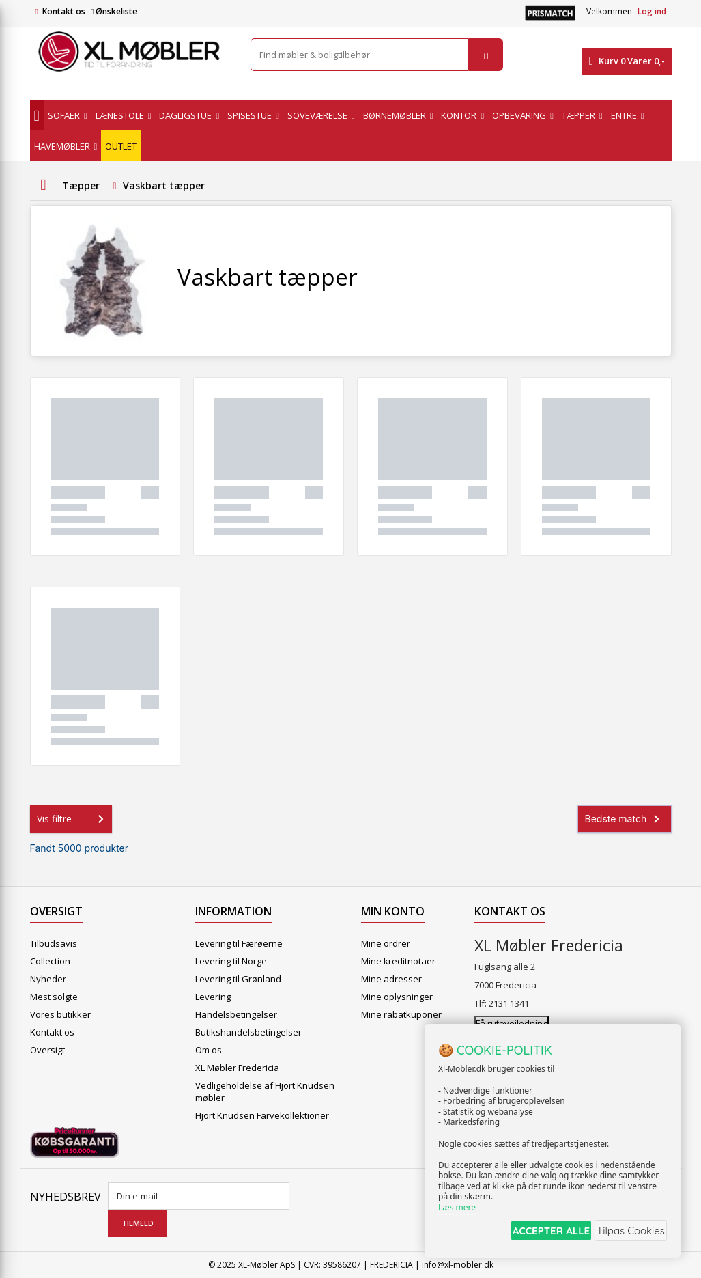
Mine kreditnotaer (398, 961)
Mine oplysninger (397, 996)
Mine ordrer (385, 943)
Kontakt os (63, 11)
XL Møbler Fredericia (237, 1067)
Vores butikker (60, 1014)
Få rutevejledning (511, 1023)
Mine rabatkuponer (401, 1014)
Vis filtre (73, 819)
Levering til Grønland (238, 979)
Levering (213, 996)
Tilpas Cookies (627, 1232)
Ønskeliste (114, 11)
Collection (50, 961)
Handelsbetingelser (236, 1014)
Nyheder (48, 979)
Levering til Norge (231, 961)
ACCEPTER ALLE (534, 1232)
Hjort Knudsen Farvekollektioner (262, 1115)
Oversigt (47, 1050)
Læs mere (457, 1211)
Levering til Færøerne (239, 943)
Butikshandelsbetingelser (248, 1032)
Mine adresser (391, 979)
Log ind (652, 11)
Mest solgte (54, 996)
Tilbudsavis (53, 943)
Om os (208, 1050)
